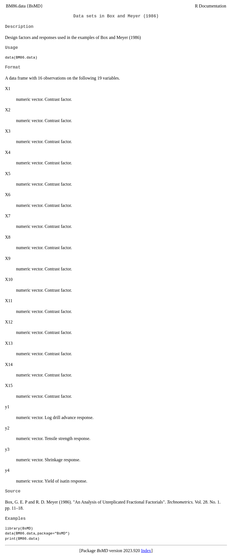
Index (146, 550)
